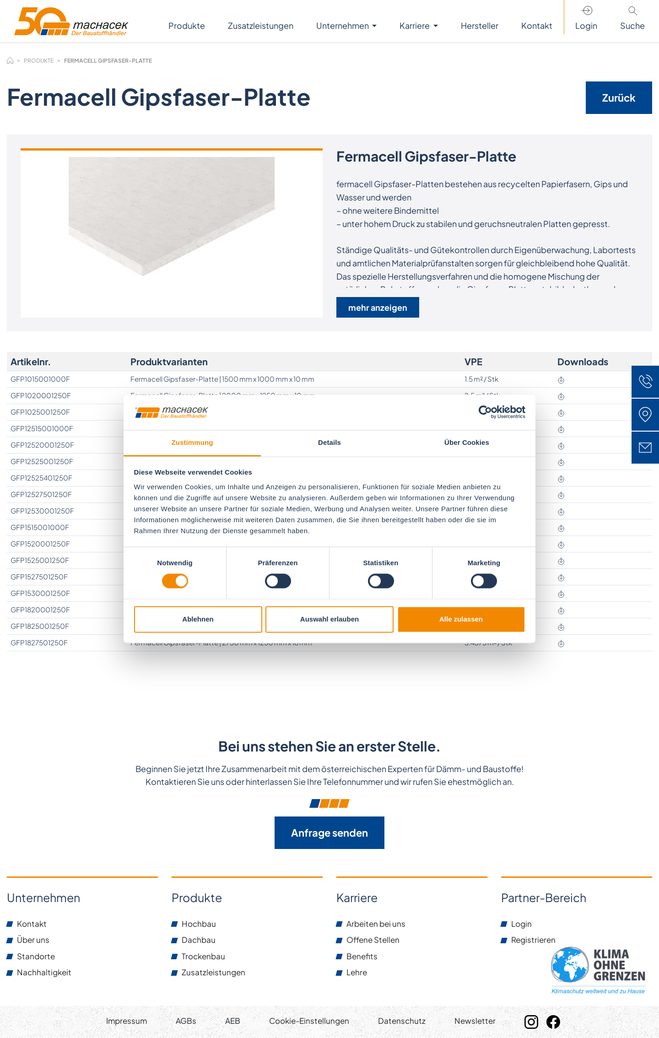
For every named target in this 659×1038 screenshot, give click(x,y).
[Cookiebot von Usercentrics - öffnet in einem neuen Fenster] (485, 412)
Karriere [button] (415, 25)
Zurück (619, 97)
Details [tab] (329, 442)
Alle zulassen (461, 619)
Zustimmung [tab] (192, 442)
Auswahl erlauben (329, 619)
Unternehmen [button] (343, 25)
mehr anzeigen (377, 307)
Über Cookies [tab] (466, 442)
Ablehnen (197, 619)
